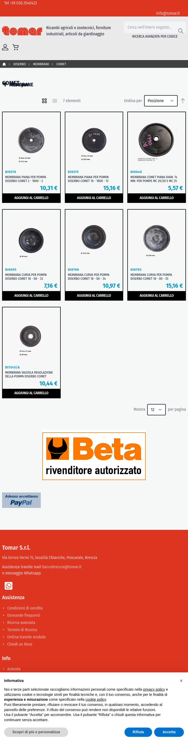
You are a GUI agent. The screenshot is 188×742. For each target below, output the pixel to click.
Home (4, 64)
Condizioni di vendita (25, 608)
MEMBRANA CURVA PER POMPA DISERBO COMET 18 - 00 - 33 (26, 277)
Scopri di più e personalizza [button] (36, 732)
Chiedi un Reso (19, 644)
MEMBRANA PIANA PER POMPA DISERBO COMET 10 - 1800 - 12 (88, 179)
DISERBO (19, 64)
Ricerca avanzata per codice (155, 36)
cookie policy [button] (95, 699)
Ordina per (133, 100)
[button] (181, 681)
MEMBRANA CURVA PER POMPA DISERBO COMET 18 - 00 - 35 (151, 277)
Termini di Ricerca (22, 629)
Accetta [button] (169, 732)
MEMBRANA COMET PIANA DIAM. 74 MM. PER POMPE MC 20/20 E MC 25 (153, 179)
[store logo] (22, 30)
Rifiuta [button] (138, 732)
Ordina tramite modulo (26, 636)
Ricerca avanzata (21, 622)
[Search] (181, 31)
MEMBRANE (41, 64)
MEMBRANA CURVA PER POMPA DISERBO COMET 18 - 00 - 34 (88, 277)
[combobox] (155, 27)
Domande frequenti (23, 615)
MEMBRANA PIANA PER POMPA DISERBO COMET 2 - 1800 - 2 (25, 179)
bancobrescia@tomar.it (61, 566)
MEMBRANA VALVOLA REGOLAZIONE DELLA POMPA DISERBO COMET (29, 374)
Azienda (14, 668)
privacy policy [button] (154, 689)
